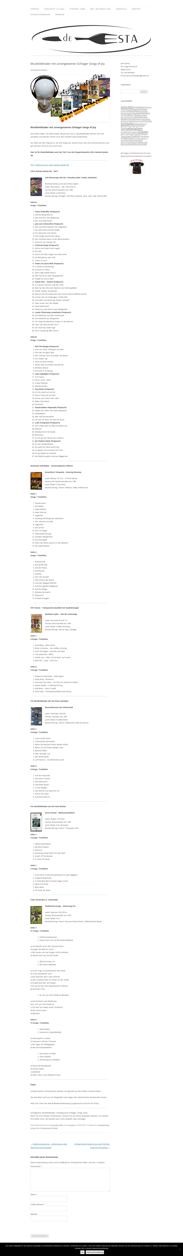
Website (33, 1214)
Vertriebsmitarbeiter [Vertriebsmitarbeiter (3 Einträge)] (129, 140)
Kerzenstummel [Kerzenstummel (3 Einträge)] (127, 113)
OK (82, 1252)
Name (33, 1194)
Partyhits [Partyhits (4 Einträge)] (147, 121)
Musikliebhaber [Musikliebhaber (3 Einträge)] (141, 117)
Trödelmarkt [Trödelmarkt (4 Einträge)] (127, 138)
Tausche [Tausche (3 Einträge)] (143, 134)
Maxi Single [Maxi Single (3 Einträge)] (142, 115)
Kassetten (136, 9)
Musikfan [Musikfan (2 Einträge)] (131, 117)
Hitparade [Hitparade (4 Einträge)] (132, 111)
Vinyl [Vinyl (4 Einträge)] (140, 140)
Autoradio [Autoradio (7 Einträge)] (127, 107)
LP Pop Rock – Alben (77, 9)
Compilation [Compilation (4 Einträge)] (139, 107)
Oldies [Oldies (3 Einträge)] (147, 119)
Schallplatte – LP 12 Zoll (54, 9)
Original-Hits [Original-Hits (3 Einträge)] (126, 121)
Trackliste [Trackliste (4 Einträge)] (144, 136)
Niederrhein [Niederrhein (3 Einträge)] (139, 119)
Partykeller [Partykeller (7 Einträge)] (127, 123)
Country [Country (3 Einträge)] (148, 107)
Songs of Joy (35, 1128)
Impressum (59, 14)
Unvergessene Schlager (49, 1128)
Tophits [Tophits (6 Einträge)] (135, 136)
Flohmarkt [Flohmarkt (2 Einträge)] (124, 111)
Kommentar (36, 1166)
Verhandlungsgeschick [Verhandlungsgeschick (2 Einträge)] (140, 138)
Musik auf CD (121, 9)
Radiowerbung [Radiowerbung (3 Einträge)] (140, 124)
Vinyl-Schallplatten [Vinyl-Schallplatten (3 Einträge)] (129, 142)
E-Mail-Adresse (37, 1204)
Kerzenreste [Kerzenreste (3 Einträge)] (142, 111)
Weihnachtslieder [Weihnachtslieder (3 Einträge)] (139, 144)
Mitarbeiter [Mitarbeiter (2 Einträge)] (124, 117)
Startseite (34, 9)
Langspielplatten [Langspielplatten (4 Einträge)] (142, 113)
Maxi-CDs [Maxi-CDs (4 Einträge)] (132, 115)
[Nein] (180, 1249)
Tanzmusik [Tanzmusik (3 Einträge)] (129, 134)
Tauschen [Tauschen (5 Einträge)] (126, 136)
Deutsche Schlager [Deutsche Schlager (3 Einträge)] (129, 109)
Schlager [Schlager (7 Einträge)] (143, 131)
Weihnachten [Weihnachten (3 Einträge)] (126, 144)
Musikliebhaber (103, 1125)
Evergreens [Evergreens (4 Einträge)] (142, 109)
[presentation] (49, 1227)
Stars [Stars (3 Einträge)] (123, 134)
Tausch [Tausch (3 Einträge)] (137, 134)
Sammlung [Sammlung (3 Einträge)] (139, 126)
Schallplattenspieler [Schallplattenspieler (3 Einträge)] (129, 132)
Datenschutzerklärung (40, 14)
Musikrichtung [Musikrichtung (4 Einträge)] (127, 119)
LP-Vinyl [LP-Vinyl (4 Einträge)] (124, 115)
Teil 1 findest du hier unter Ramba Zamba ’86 (49, 165)
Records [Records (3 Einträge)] (124, 126)
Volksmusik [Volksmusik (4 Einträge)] (142, 142)
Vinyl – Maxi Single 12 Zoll (100, 9)
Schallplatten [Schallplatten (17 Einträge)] (132, 128)
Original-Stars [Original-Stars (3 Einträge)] (137, 121)
